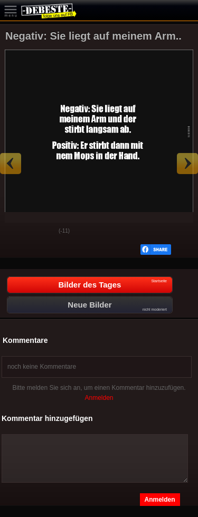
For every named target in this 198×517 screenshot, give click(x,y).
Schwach (43, 231)
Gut (16, 231)
